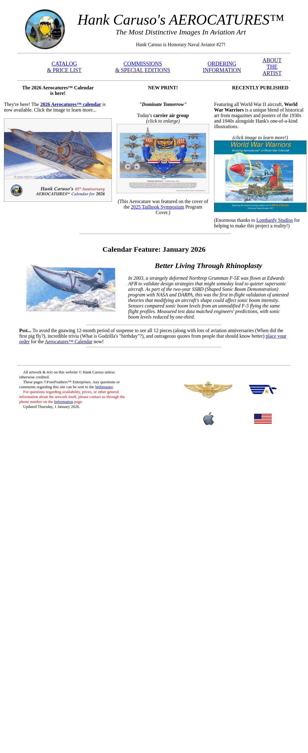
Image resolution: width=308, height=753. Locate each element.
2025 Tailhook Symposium (157, 207)
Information (63, 401)
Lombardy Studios (274, 220)
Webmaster (104, 387)
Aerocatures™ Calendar (68, 341)
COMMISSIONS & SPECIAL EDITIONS (142, 67)
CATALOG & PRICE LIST (64, 67)
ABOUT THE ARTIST (272, 66)
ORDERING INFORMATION (222, 67)
